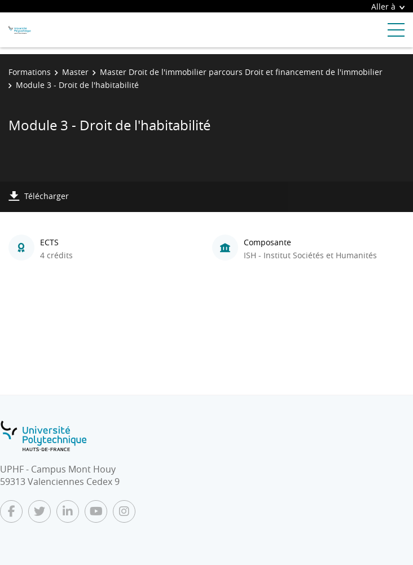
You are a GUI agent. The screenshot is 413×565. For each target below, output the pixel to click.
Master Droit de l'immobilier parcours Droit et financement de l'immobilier (241, 72)
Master (75, 72)
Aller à (388, 6)
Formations (29, 72)
